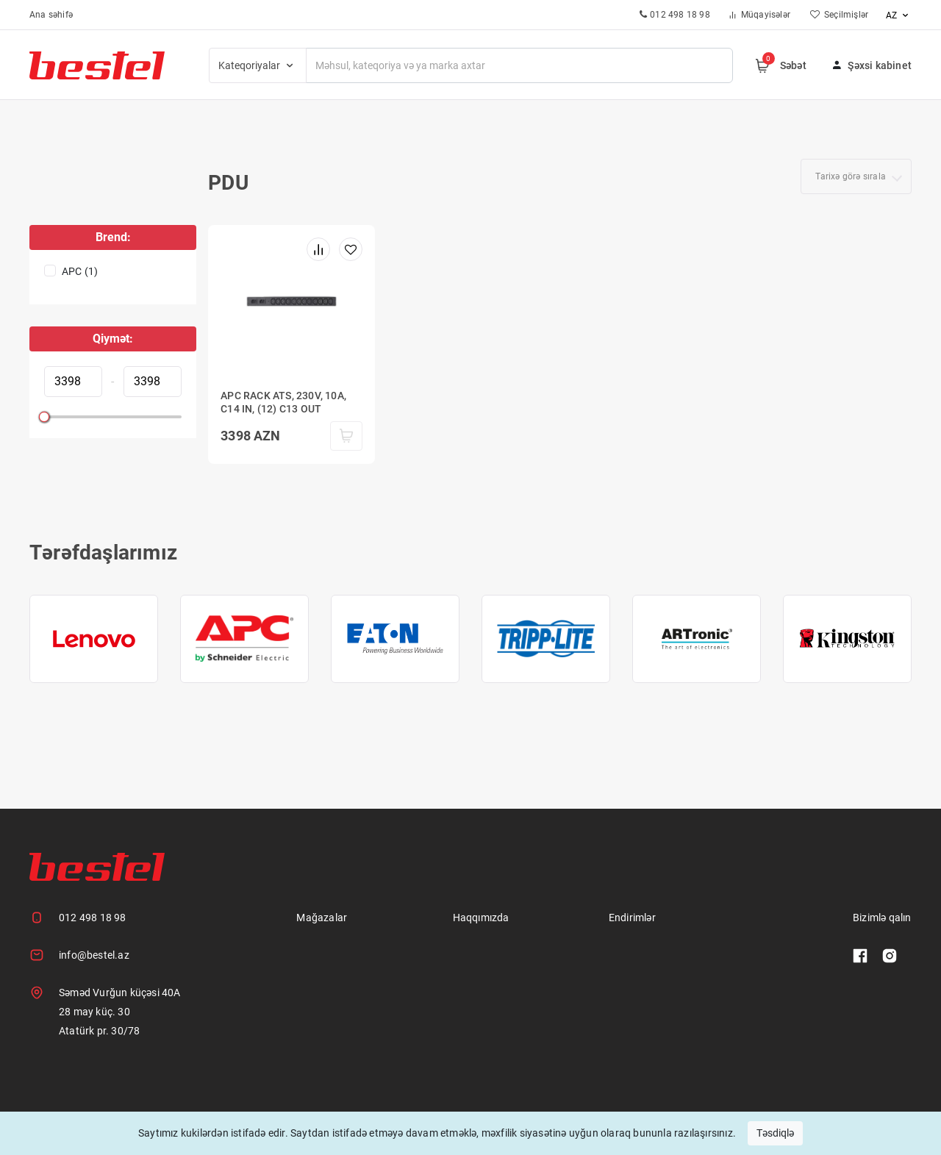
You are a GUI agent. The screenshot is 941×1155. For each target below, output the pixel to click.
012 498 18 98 (92, 917)
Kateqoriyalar (257, 65)
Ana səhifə (51, 15)
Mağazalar (321, 917)
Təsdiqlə (775, 1133)
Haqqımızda (481, 917)
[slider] (44, 417)
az (899, 15)
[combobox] (856, 176)
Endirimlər (632, 917)
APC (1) (80, 271)
